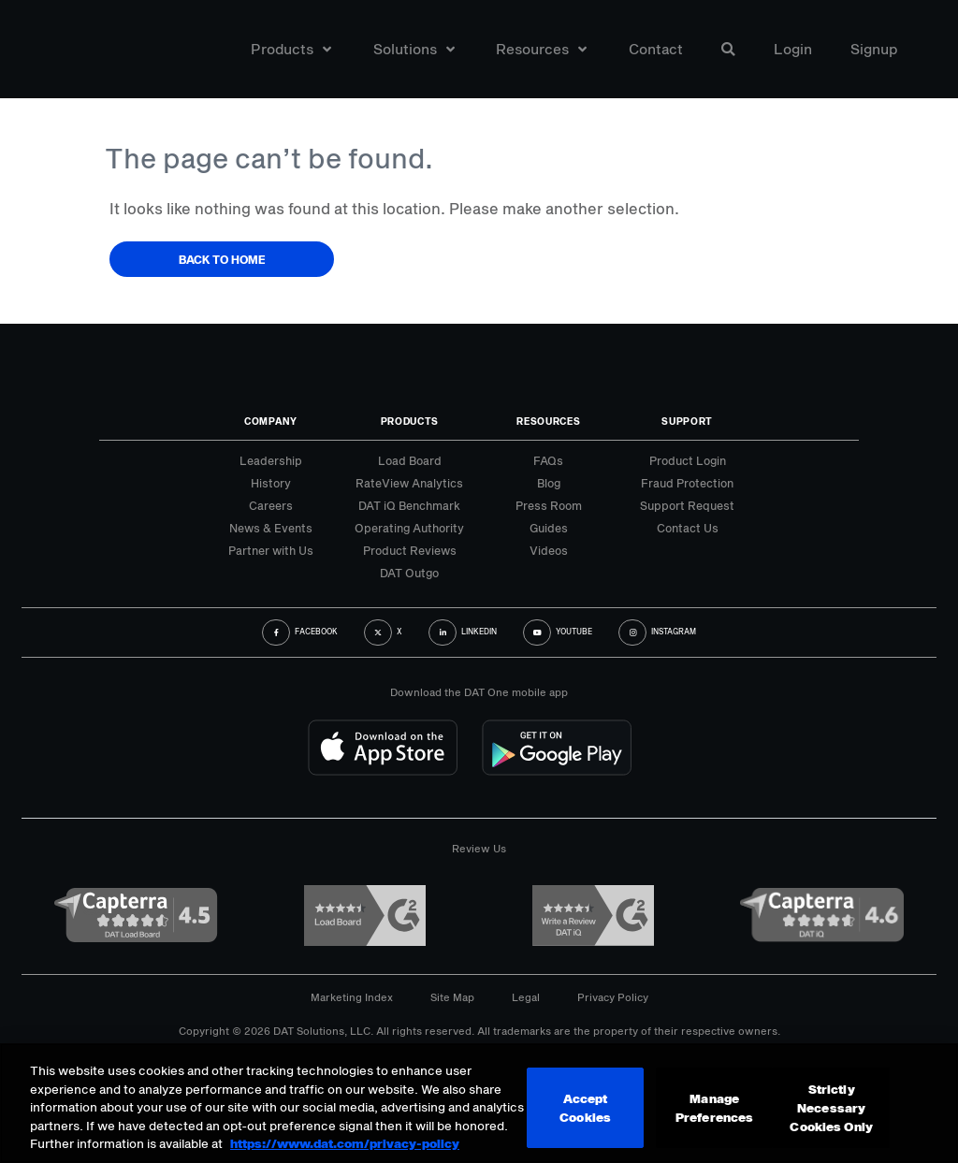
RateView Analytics (409, 482)
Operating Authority (409, 527)
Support (687, 421)
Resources (541, 50)
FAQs (548, 460)
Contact (656, 50)
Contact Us (687, 527)
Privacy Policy (612, 997)
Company (271, 421)
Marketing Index (352, 997)
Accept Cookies (585, 1108)
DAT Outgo (409, 572)
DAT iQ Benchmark (409, 505)
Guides (549, 527)
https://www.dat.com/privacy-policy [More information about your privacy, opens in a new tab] (344, 1141)
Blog (548, 482)
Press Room (548, 505)
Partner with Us (270, 550)
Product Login (687, 460)
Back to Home (222, 259)
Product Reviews (410, 550)
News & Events (270, 527)
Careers (271, 505)
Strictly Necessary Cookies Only (831, 1108)
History (271, 482)
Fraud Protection (687, 482)
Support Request (687, 505)
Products (291, 50)
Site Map (452, 997)
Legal (526, 997)
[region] (479, 1102)
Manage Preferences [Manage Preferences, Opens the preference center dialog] (714, 1108)
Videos (549, 550)
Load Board (410, 460)
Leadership (271, 460)
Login (793, 50)
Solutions (414, 50)
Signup (874, 50)
